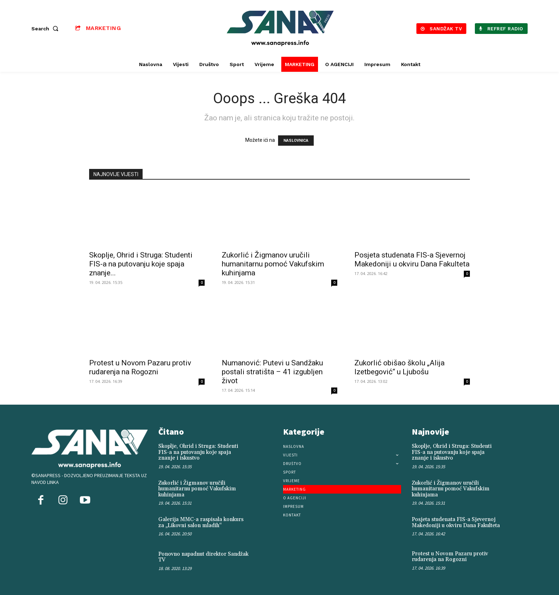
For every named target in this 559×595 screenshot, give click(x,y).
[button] (46, 28)
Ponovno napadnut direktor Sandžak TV (203, 557)
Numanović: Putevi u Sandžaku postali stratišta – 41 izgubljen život (272, 372)
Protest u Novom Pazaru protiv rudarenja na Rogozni (140, 367)
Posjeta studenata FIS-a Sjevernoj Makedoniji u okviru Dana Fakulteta (412, 259)
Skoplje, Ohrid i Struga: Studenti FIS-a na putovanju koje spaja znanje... (141, 264)
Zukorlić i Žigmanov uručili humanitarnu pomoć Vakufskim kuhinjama (273, 264)
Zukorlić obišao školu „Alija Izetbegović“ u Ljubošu (399, 367)
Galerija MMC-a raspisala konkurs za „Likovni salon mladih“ (200, 522)
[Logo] (280, 28)
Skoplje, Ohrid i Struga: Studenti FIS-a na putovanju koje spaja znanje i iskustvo (198, 452)
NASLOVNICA (295, 140)
